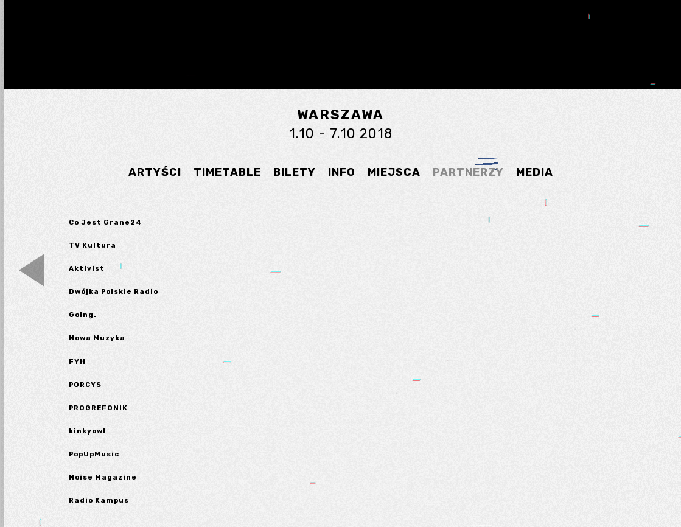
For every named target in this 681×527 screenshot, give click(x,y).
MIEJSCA (394, 172)
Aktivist (87, 268)
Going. (83, 314)
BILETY (294, 172)
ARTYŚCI (154, 172)
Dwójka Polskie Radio (113, 291)
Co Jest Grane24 (105, 222)
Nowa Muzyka (97, 337)
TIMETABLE (227, 172)
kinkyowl (87, 431)
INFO (341, 172)
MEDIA (534, 172)
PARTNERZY (468, 172)
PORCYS (85, 384)
